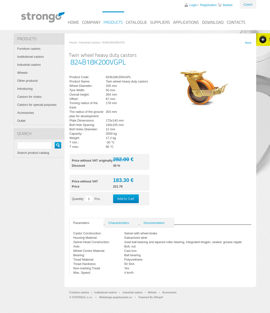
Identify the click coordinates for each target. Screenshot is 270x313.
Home (73, 42)
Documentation (154, 223)
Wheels (22, 72)
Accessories (25, 113)
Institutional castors (30, 56)
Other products (27, 80)
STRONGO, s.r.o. (82, 297)
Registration (208, 5)
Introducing (25, 89)
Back (248, 42)
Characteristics (118, 223)
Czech (248, 4)
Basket (227, 5)
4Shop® (158, 297)
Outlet (21, 121)
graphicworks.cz (122, 297)
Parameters (81, 223)
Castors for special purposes (37, 105)
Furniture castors (29, 48)
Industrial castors (89, 42)
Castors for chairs (29, 97)
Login (193, 5)
